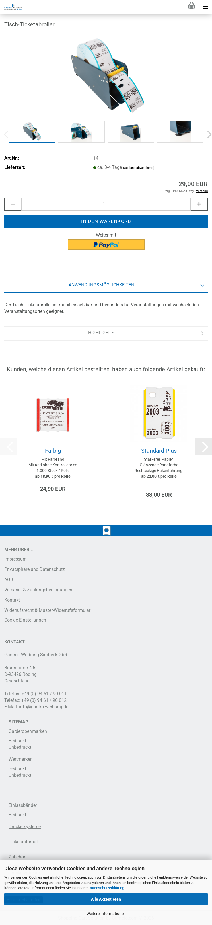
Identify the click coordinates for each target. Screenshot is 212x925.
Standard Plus (159, 450)
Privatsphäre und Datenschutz (34, 569)
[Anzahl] (106, 204)
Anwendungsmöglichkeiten (101, 285)
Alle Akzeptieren (106, 899)
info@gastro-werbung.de (43, 706)
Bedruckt (17, 740)
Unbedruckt (20, 747)
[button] (12, 204)
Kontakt (12, 600)
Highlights (101, 332)
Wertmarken (21, 759)
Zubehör (17, 857)
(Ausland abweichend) (138, 168)
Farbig (53, 450)
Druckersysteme (25, 826)
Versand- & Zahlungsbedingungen (38, 589)
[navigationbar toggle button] (205, 7)
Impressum (15, 559)
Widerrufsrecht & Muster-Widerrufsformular (47, 610)
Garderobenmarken (28, 731)
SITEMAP (18, 722)
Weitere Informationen (106, 913)
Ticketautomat (23, 841)
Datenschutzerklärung (106, 888)
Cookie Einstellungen (25, 620)
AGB (8, 579)
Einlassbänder (23, 805)
